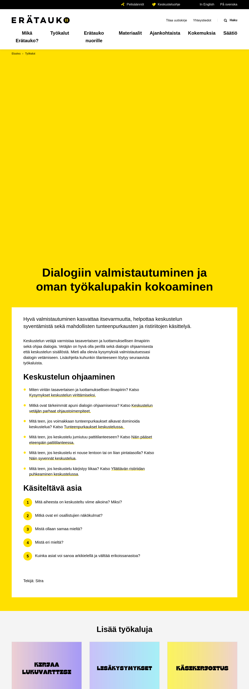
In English (207, 4)
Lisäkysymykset (107, 518)
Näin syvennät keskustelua (52, 276)
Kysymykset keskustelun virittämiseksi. (62, 213)
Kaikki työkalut (124, 563)
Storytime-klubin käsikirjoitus (200, 518)
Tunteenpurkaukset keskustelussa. (94, 244)
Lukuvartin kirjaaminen (37, 518)
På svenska (228, 4)
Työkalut (30, 53)
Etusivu (16, 53)
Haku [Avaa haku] (233, 20)
